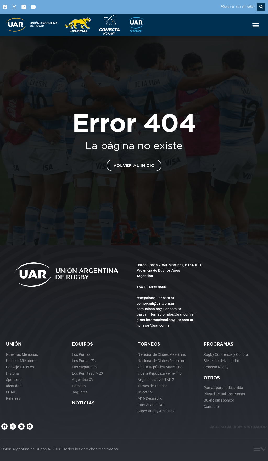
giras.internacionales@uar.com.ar (165, 320)
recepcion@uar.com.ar (155, 298)
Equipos (82, 343)
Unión (13, 343)
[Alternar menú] (255, 25)
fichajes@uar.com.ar (154, 325)
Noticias (83, 402)
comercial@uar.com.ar (155, 303)
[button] (261, 7)
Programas (218, 343)
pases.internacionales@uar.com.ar (166, 314)
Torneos (149, 343)
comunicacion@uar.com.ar (159, 309)
